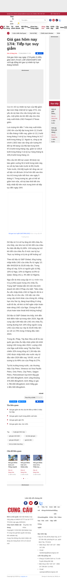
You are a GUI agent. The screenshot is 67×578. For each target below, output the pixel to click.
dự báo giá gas (30, 436)
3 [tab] (25, 478)
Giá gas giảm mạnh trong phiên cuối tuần (23, 416)
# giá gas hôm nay (19, 432)
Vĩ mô (4, 27)
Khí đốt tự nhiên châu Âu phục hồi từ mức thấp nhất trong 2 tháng (12, 465)
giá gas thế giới (14, 440)
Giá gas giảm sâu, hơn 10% (18, 424)
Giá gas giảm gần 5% (16, 420)
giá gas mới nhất (14, 436)
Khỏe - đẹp (53, 27)
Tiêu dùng (8, 27)
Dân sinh (47, 27)
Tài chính (13, 27)
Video (62, 27)
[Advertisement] (25, 86)
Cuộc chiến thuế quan (19, 33)
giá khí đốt (28, 440)
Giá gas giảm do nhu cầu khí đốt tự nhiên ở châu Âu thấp (25, 411)
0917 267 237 (41, 13)
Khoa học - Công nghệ (34, 27)
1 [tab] (21, 478)
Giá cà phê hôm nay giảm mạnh (53, 111)
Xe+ (29, 27)
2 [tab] (23, 478)
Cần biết (57, 27)
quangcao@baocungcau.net (24, 13)
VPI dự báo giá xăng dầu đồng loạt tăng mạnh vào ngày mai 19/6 (54, 130)
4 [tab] (27, 478)
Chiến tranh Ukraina (47, 33)
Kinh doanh (18, 27)
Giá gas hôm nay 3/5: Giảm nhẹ (37, 465)
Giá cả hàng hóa (12, 53)
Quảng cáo (10, 13)
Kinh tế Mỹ (33, 33)
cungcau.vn (23, 576)
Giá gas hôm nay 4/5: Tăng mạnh (24, 465)
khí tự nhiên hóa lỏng (16, 444)
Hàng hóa (43, 27)
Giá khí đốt (11, 107)
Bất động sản (24, 27)
